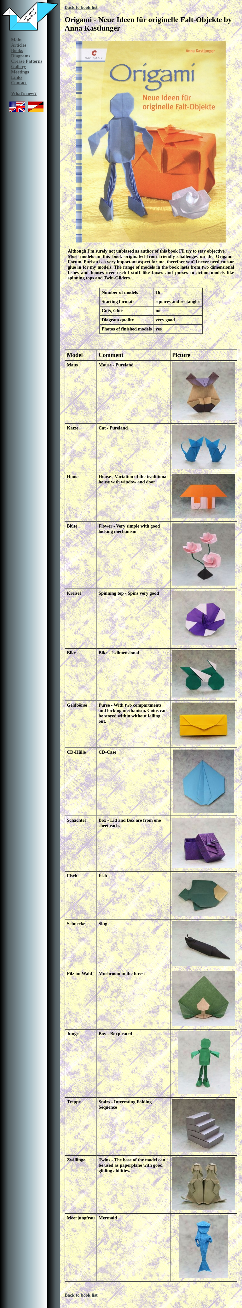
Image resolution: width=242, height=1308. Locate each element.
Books (17, 50)
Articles (18, 45)
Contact (19, 82)
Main (16, 39)
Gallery (18, 66)
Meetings (20, 71)
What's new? (24, 93)
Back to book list (81, 7)
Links (16, 77)
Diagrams (20, 55)
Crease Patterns (26, 61)
